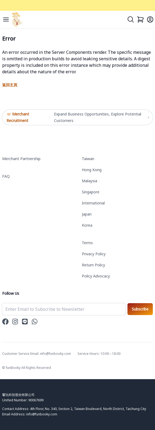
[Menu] (6, 19)
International (93, 203)
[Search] (131, 19)
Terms (87, 242)
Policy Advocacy (96, 276)
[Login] (150, 19)
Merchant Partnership (21, 158)
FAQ (6, 176)
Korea (87, 225)
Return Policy (93, 264)
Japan (87, 214)
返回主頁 (9, 84)
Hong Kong (92, 169)
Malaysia (89, 180)
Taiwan (88, 158)
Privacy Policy (94, 253)
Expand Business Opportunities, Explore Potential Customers (101, 117)
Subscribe (140, 309)
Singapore (90, 191)
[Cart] (140, 19)
